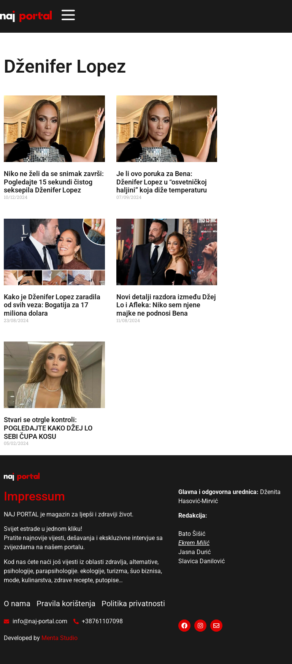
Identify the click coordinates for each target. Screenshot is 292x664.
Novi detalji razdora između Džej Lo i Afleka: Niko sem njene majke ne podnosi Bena (166, 305)
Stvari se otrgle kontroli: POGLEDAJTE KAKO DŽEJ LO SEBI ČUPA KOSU (48, 428)
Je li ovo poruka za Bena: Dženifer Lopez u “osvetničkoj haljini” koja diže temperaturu (161, 182)
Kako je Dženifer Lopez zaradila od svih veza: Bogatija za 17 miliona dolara (52, 305)
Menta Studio (59, 638)
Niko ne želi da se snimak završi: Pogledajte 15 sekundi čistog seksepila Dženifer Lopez (54, 182)
